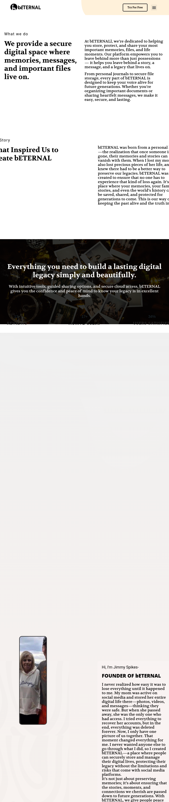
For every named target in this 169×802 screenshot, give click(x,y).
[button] (154, 7)
